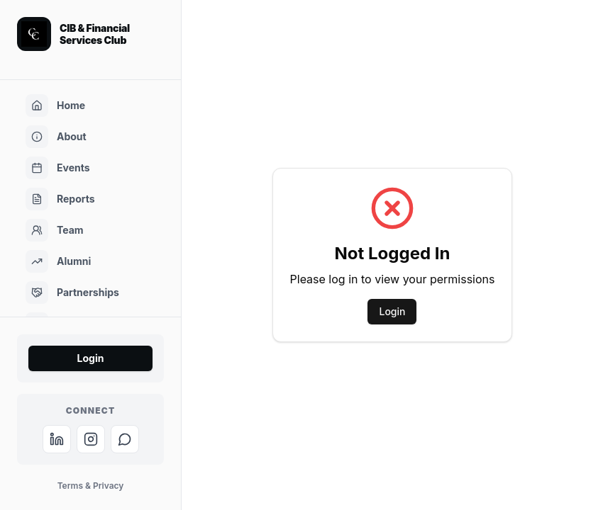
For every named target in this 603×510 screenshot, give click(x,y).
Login (90, 358)
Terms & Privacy (90, 485)
